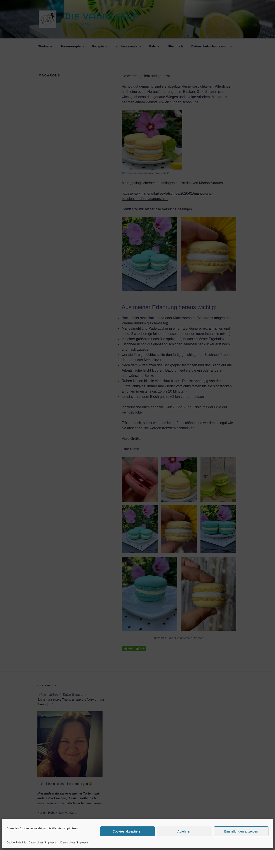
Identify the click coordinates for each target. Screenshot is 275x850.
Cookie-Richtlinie (16, 842)
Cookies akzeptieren (127, 831)
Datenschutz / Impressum (43, 842)
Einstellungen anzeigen (241, 831)
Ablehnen (184, 831)
